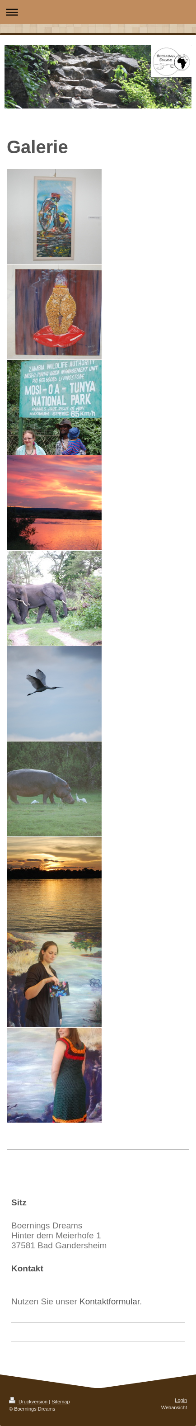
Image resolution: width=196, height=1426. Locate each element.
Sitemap (60, 1401)
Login (181, 1400)
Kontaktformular (109, 1301)
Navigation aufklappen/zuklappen (98, 12)
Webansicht (174, 1407)
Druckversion (29, 1401)
